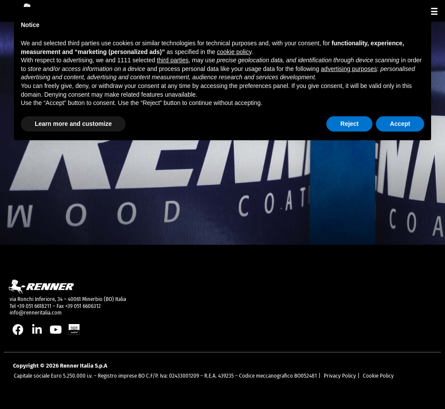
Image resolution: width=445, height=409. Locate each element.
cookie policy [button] (234, 51)
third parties (173, 60)
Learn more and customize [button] (73, 123)
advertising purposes (349, 68)
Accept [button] (400, 123)
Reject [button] (349, 123)
